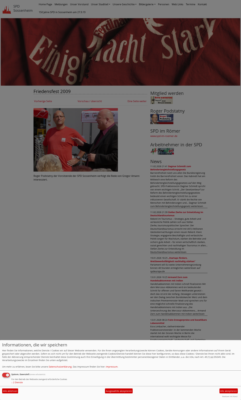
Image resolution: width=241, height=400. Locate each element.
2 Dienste (17, 382)
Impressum (112, 366)
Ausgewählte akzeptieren (119, 391)
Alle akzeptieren (228, 391)
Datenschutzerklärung (60, 366)
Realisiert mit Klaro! (230, 396)
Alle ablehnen (10, 391)
